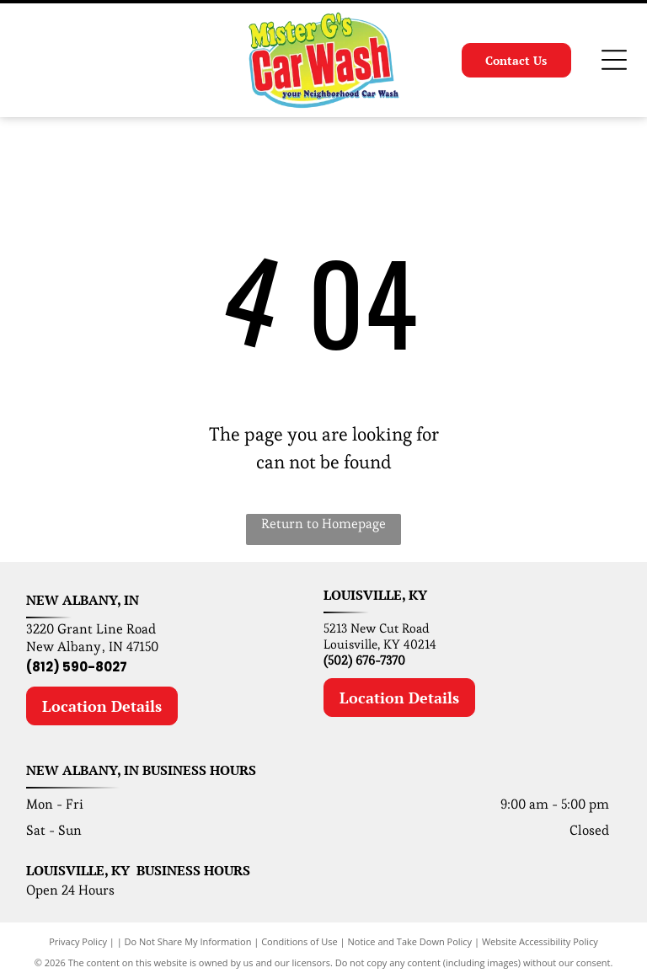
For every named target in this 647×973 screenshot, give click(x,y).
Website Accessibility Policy (540, 941)
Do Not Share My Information (188, 941)
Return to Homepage (323, 523)
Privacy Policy (78, 941)
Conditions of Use (299, 941)
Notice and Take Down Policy (410, 941)
